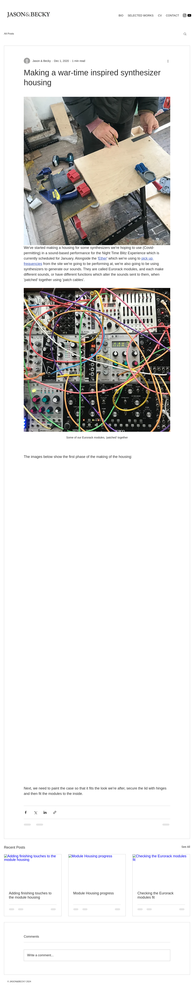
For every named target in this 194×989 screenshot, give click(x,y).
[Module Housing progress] (97, 870)
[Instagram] (184, 15)
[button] (185, 33)
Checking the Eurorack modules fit (155, 895)
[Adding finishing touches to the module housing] (32, 870)
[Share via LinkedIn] (45, 812)
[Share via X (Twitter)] (35, 812)
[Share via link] (55, 812)
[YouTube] (189, 15)
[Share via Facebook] (26, 812)
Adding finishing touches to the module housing (30, 895)
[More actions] (167, 61)
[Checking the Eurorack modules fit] (161, 870)
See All (185, 846)
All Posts (9, 33)
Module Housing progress (93, 893)
